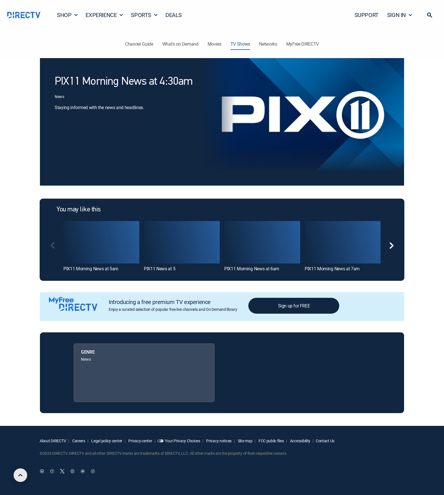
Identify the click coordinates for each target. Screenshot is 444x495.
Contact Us (325, 440)
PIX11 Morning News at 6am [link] (251, 268)
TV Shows (240, 44)
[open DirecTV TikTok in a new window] (93, 471)
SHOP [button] (67, 15)
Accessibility (299, 440)
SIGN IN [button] (400, 15)
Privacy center (140, 440)
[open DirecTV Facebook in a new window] (52, 471)
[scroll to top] (20, 475)
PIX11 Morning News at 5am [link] (90, 268)
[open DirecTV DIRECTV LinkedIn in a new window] (42, 471)
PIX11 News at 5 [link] (159, 268)
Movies (214, 44)
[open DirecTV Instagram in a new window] (72, 471)
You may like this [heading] (79, 209)
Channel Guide (139, 44)
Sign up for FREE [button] (294, 306)
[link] (101, 242)
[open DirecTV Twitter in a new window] (62, 471)
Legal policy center (106, 440)
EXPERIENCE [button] (104, 15)
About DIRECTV (53, 440)
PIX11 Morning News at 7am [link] (332, 268)
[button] (429, 15)
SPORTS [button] (144, 15)
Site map (244, 440)
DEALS (173, 15)
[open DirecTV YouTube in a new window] (82, 471)
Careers (78, 440)
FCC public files (271, 440)
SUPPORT (367, 15)
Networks (268, 44)
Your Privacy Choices (182, 440)
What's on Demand (180, 44)
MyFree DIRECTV (302, 44)
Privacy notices (219, 440)
